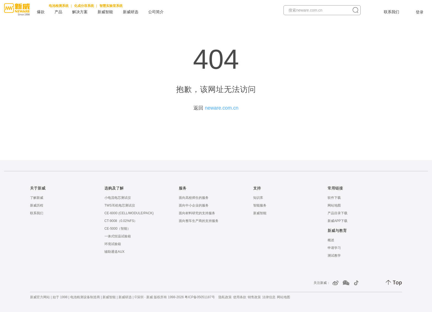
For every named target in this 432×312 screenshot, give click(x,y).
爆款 (41, 12)
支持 (257, 188)
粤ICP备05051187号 (200, 297)
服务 (183, 188)
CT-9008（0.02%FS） (120, 221)
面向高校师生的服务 (194, 198)
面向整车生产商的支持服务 (198, 221)
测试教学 (334, 255)
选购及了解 (114, 188)
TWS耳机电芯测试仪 (119, 205)
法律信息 (269, 297)
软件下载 (334, 198)
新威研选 (130, 12)
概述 (331, 240)
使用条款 (239, 297)
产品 (58, 12)
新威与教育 (337, 230)
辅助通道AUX (114, 252)
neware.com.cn (221, 108)
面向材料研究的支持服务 (197, 213)
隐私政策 (225, 297)
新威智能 (105, 12)
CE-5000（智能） (117, 228)
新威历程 (36, 205)
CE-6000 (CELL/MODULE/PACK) (129, 213)
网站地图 (334, 205)
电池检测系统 (59, 6)
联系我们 (391, 12)
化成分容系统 (84, 6)
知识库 (258, 198)
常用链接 (335, 188)
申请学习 (334, 248)
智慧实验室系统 (111, 6)
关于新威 (37, 188)
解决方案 (80, 12)
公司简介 (156, 12)
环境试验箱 (112, 244)
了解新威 (36, 198)
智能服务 (259, 205)
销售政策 (254, 297)
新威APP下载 (337, 221)
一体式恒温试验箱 (117, 236)
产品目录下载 (337, 213)
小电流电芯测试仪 (117, 198)
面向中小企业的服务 (194, 205)
